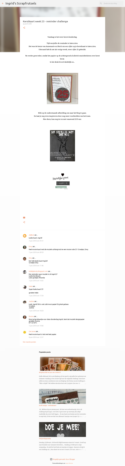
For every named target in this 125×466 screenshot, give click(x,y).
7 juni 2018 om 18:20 (36, 311)
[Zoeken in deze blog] (113, 3)
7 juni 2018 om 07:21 (36, 241)
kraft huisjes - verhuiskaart (47, 405)
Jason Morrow (69, 463)
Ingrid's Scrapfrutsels (20, 3)
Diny (30, 258)
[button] (24, 28)
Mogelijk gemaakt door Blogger (62, 459)
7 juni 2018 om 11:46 (36, 265)
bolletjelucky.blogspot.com (38, 271)
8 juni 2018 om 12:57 (36, 337)
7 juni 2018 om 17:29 (36, 296)
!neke (30, 286)
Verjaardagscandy (45, 438)
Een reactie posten (29, 342)
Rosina (31, 316)
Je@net (31, 235)
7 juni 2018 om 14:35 (36, 281)
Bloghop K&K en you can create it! (50, 372)
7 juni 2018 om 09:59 (36, 252)
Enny (30, 246)
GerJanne (32, 331)
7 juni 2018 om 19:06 (36, 326)
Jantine (31, 301)
